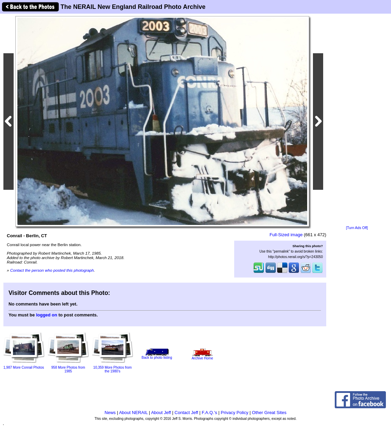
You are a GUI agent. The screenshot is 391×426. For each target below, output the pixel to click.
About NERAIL (133, 412)
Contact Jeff (186, 412)
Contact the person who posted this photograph (52, 270)
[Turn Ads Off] (357, 228)
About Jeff (161, 412)
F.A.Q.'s (209, 412)
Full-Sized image (286, 234)
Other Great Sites (269, 412)
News (110, 412)
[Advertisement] (357, 120)
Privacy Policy (235, 412)
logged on (46, 314)
